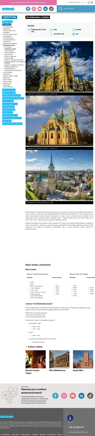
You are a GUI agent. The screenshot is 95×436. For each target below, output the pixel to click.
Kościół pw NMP (8, 58)
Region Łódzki (7, 121)
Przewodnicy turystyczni (10, 115)
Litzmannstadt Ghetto (9, 40)
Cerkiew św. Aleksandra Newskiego (13, 60)
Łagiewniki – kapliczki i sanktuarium (14, 65)
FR (74, 2)
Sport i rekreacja (7, 79)
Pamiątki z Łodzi (8, 112)
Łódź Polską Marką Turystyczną (12, 124)
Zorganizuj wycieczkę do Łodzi (12, 118)
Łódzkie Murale (7, 36)
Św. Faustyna (8, 47)
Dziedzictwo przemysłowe (10, 43)
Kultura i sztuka (7, 81)
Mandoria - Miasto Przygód (10, 76)
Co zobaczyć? (7, 24)
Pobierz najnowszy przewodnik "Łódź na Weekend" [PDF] (27, 2)
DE (76, 2)
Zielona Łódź (6, 77)
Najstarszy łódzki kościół (11, 66)
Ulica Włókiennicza (8, 38)
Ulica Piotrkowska (8, 27)
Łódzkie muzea (7, 83)
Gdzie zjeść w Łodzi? (9, 92)
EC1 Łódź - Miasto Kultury (10, 34)
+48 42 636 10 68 (58, 34)
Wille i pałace (6, 85)
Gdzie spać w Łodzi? (9, 90)
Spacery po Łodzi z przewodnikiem (13, 98)
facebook (78, 29)
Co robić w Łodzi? (8, 101)
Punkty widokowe (8, 87)
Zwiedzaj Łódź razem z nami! (12, 95)
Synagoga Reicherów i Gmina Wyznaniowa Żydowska (15, 62)
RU (79, 2)
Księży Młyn (6, 32)
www (77, 34)
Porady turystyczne (8, 107)
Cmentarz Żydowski (9, 52)
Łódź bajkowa (7, 74)
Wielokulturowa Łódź (9, 45)
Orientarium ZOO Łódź (9, 30)
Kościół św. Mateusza (10, 56)
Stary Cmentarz (8, 54)
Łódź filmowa (7, 41)
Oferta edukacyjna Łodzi (10, 104)
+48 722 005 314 (76, 427)
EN (71, 2)
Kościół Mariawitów (9, 68)
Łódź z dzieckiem (7, 72)
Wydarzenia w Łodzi (9, 109)
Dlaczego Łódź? (7, 21)
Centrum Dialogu (8, 50)
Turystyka (9, 17)
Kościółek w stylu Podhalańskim (13, 70)
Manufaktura (6, 29)
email (55, 29)
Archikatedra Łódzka (10, 49)
